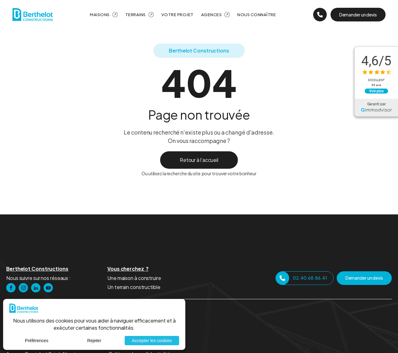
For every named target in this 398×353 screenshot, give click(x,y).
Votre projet (177, 14)
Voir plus (376, 91)
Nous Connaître (256, 14)
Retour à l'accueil (199, 160)
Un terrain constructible (133, 287)
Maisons (100, 14)
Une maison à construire (134, 278)
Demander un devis (358, 14)
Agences (211, 14)
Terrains (135, 14)
